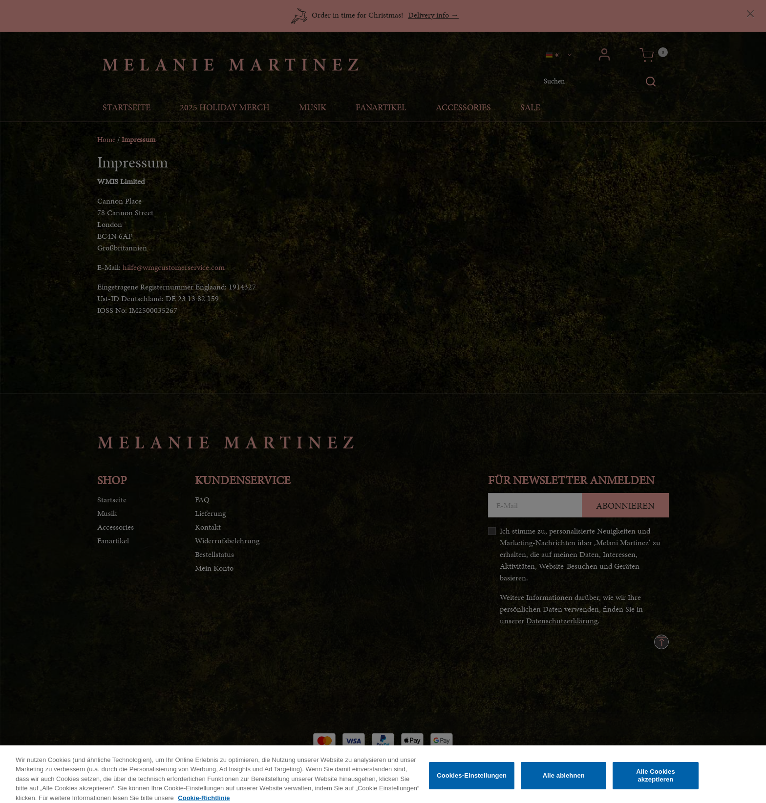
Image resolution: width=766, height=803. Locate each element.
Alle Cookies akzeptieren (655, 780)
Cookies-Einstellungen (472, 780)
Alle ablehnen (564, 780)
